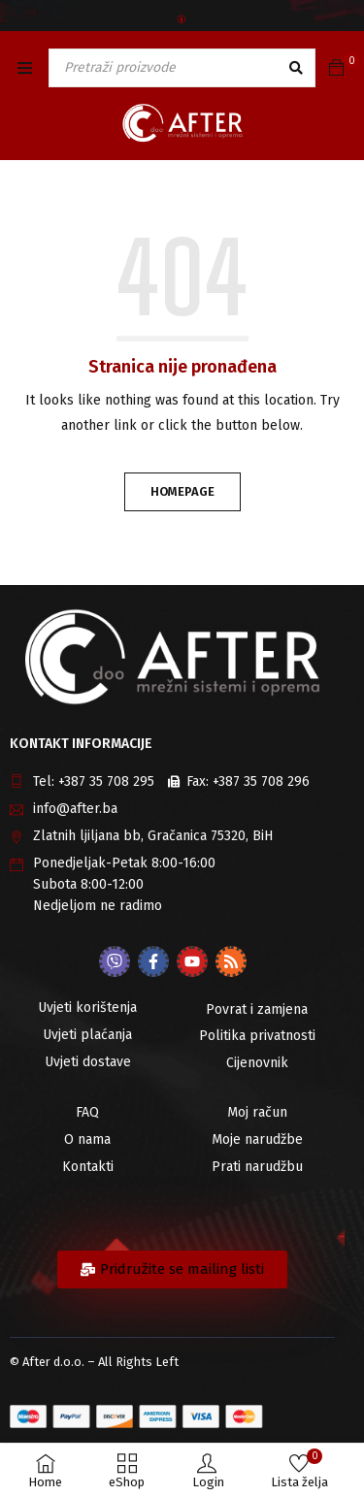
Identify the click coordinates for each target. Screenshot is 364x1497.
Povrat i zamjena (257, 1009)
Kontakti (88, 1166)
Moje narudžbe (257, 1139)
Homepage (182, 491)
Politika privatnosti (257, 1035)
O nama (87, 1139)
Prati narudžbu (257, 1166)
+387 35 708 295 (106, 781)
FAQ (87, 1112)
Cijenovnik (257, 1063)
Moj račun (257, 1112)
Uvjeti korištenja (87, 1007)
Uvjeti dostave (88, 1062)
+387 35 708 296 (261, 781)
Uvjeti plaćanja (87, 1034)
